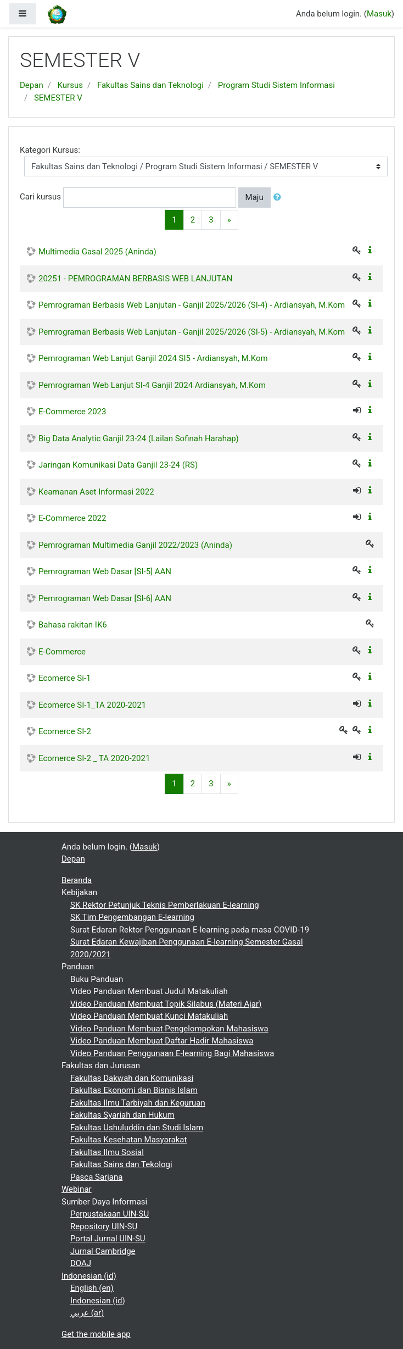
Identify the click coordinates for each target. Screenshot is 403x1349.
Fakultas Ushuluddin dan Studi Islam (136, 1128)
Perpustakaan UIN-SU (109, 1214)
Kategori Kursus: (50, 150)
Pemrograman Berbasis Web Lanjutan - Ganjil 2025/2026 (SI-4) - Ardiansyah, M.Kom (191, 305)
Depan (31, 85)
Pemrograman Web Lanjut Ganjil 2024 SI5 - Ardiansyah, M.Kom (153, 358)
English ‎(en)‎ (92, 1288)
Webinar (76, 1189)
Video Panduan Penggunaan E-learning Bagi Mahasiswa (172, 1053)
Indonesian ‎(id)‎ (88, 1276)
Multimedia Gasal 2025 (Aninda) (97, 252)
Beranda (76, 880)
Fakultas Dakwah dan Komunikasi (131, 1078)
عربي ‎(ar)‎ (87, 1313)
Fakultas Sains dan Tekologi (121, 1164)
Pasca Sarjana (96, 1177)
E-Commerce (62, 652)
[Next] (229, 220)
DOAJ (80, 1263)
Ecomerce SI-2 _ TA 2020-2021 (94, 758)
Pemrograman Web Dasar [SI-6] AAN (104, 598)
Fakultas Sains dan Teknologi (150, 85)
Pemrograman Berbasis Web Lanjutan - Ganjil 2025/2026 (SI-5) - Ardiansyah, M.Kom (191, 332)
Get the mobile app (96, 1334)
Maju (254, 197)
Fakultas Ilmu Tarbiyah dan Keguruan (137, 1103)
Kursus (70, 85)
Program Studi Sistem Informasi (276, 85)
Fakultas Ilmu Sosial (107, 1152)
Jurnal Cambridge (103, 1251)
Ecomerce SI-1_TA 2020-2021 (92, 705)
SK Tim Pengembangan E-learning (132, 917)
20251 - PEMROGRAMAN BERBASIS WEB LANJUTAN (135, 279)
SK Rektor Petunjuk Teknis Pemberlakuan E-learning (164, 905)
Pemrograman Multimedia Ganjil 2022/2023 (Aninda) (135, 545)
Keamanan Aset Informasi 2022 (96, 492)
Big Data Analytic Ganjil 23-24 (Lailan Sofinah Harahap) (138, 438)
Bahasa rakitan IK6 (72, 625)
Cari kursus (40, 197)
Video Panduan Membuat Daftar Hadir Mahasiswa (161, 1041)
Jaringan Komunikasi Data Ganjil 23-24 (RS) (118, 465)
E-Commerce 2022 (72, 518)
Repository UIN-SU (103, 1226)
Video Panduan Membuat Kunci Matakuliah (149, 1016)
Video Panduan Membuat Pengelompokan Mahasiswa (169, 1029)
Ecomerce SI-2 (64, 731)
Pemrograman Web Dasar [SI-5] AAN (104, 571)
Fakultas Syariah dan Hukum (122, 1115)
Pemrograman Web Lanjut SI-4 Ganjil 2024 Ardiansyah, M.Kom (152, 385)
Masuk (379, 14)
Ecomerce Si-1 (64, 678)
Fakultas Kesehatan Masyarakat (128, 1140)
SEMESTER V (58, 98)
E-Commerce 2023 (72, 412)
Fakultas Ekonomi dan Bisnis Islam (134, 1090)
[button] (279, 197)
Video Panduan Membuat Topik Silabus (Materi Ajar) (165, 1004)
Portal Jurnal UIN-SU (107, 1238)
